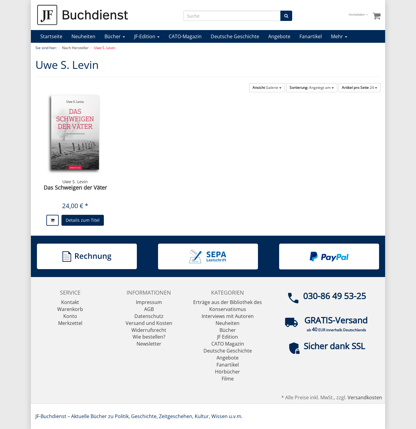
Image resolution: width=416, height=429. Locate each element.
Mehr (339, 36)
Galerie (267, 87)
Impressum (149, 302)
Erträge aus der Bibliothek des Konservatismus (227, 305)
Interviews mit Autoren (228, 316)
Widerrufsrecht (148, 330)
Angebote (279, 36)
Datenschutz (148, 316)
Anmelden (358, 14)
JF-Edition (147, 36)
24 (359, 87)
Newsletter (149, 343)
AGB (149, 309)
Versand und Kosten (149, 323)
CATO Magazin (227, 343)
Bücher (114, 36)
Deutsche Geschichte (235, 36)
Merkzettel (70, 323)
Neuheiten (83, 36)
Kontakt (70, 302)
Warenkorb (70, 309)
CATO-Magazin (185, 36)
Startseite (51, 36)
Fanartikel (310, 36)
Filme (228, 378)
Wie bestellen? (149, 336)
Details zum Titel (83, 220)
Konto (70, 316)
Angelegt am (311, 87)
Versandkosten (365, 397)
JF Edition (227, 336)
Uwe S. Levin (75, 181)
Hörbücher (227, 371)
